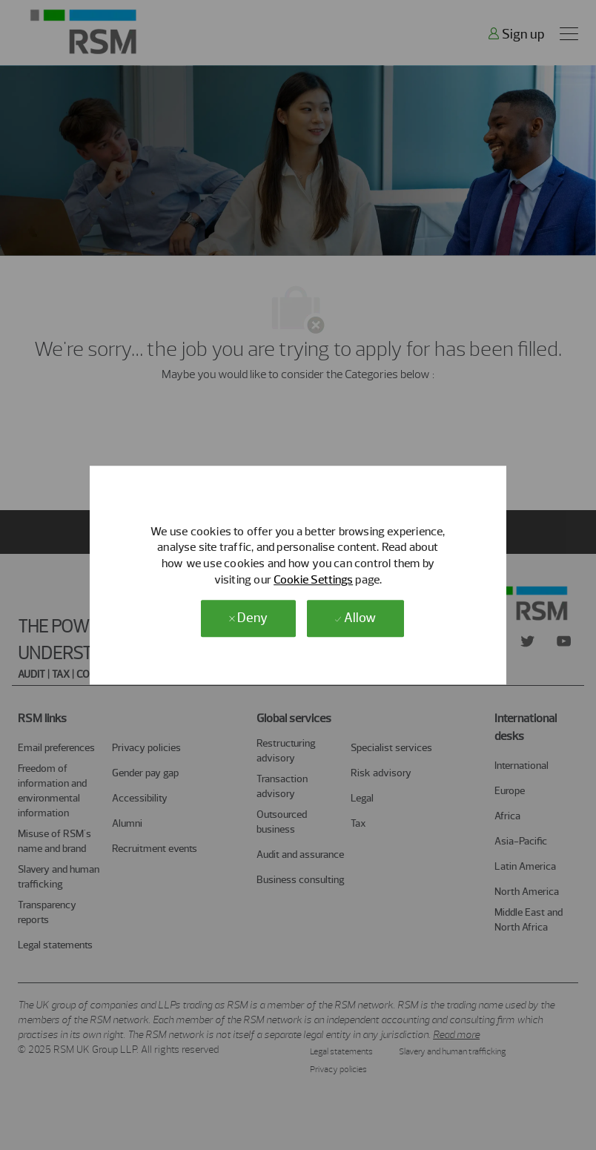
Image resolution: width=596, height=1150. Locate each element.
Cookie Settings (313, 579)
